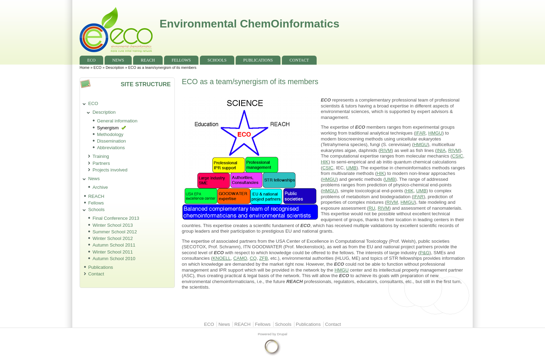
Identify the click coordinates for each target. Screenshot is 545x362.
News (118, 60)
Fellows (181, 60)
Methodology (110, 134)
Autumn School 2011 (113, 245)
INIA (441, 150)
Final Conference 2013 (115, 218)
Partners (101, 163)
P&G (425, 252)
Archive (100, 187)
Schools (217, 60)
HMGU (435, 133)
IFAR (420, 133)
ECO (91, 60)
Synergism (108, 127)
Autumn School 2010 (113, 258)
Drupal (282, 334)
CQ (253, 258)
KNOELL (221, 258)
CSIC (457, 156)
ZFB (263, 258)
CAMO (240, 258)
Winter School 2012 (112, 238)
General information (117, 120)
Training (100, 156)
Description (115, 67)
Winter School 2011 (112, 252)
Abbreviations (111, 147)
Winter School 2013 (112, 225)
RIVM (385, 150)
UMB (351, 167)
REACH (148, 60)
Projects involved (109, 169)
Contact (299, 60)
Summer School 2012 (114, 231)
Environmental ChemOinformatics (249, 23)
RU (371, 208)
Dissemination (111, 141)
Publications (258, 60)
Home (84, 67)
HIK (324, 161)
